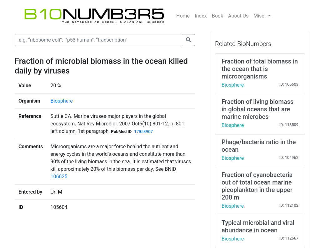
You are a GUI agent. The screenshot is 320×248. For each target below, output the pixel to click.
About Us (238, 16)
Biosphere (61, 101)
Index (201, 16)
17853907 (143, 131)
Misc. (260, 16)
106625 (58, 177)
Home (183, 16)
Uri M (56, 192)
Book (217, 16)
